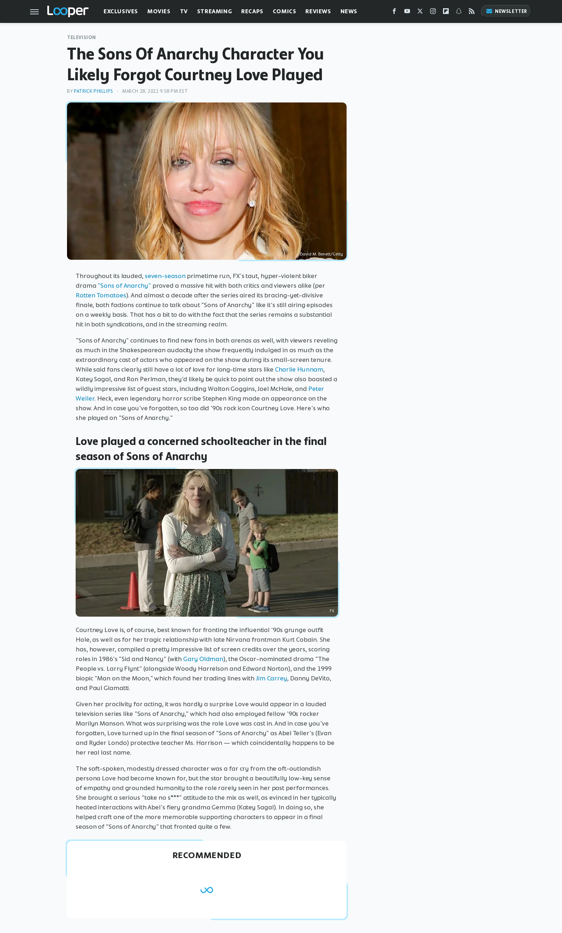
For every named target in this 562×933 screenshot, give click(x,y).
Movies (159, 11)
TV (184, 11)
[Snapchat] (458, 12)
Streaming (214, 11)
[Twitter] (420, 12)
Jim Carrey (271, 678)
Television (81, 37)
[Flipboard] (445, 12)
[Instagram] (433, 12)
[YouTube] (407, 12)
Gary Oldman (203, 659)
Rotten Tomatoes (101, 295)
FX (332, 611)
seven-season (165, 276)
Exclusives (121, 11)
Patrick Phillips (93, 91)
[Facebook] (394, 12)
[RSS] (471, 12)
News (348, 11)
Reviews (318, 11)
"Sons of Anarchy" (124, 285)
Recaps (252, 11)
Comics (284, 11)
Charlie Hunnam (299, 369)
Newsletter (506, 11)
